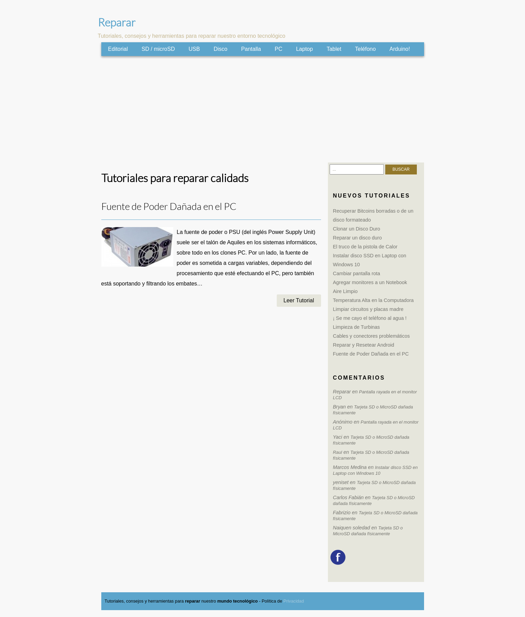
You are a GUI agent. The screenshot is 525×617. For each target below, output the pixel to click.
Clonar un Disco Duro (356, 229)
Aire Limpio (345, 291)
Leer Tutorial (299, 300)
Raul (337, 452)
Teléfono (365, 49)
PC (278, 49)
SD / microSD (158, 49)
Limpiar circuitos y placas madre (368, 309)
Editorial (118, 49)
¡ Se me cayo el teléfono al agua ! (370, 318)
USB (194, 49)
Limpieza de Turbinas (356, 327)
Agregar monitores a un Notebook (370, 282)
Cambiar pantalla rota (356, 273)
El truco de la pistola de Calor (365, 246)
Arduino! (399, 49)
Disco (220, 49)
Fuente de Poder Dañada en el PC (169, 206)
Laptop (304, 49)
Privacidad (293, 601)
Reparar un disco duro (357, 237)
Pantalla (251, 49)
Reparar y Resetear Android (363, 345)
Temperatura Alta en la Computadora (373, 300)
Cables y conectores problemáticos (371, 336)
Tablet (334, 49)
